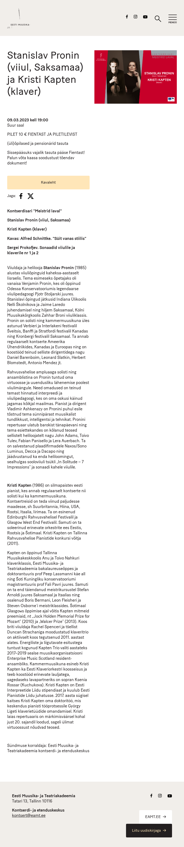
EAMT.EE (155, 817)
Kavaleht (48, 183)
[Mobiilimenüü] (172, 19)
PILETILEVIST (65, 135)
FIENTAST (37, 135)
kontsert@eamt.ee (29, 816)
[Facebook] (21, 196)
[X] (30, 196)
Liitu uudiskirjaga (149, 831)
